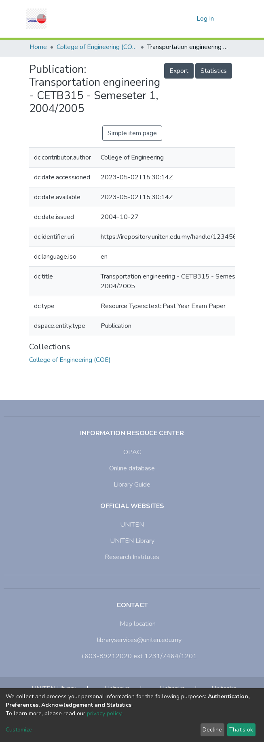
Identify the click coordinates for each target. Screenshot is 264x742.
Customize (19, 729)
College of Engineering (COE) (97, 47)
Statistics (214, 70)
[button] (188, 18)
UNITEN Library (132, 540)
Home (38, 47)
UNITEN (132, 524)
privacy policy (104, 713)
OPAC (132, 452)
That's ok (241, 729)
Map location (138, 623)
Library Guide (132, 484)
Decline (212, 729)
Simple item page (132, 133)
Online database (132, 468)
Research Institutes (132, 557)
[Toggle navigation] (230, 19)
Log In (205, 18)
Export (178, 70)
